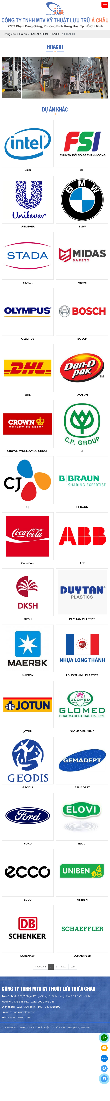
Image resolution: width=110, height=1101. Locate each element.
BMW (82, 226)
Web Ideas (85, 1027)
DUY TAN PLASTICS (82, 619)
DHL (28, 394)
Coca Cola (27, 563)
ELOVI (82, 843)
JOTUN (27, 731)
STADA (27, 282)
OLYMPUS (27, 338)
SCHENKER (27, 955)
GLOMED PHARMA (82, 731)
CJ (27, 507)
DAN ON (82, 394)
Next (63, 966)
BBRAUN (82, 507)
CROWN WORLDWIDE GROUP (27, 451)
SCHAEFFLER (82, 955)
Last (73, 966)
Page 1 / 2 (40, 966)
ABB (82, 563)
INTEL (28, 170)
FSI (82, 170)
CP (82, 451)
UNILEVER (28, 226)
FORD (28, 843)
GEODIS (27, 787)
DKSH (28, 619)
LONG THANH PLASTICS (82, 675)
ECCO (28, 899)
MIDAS (82, 282)
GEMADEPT (82, 787)
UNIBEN (82, 899)
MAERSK (27, 675)
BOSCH (82, 338)
